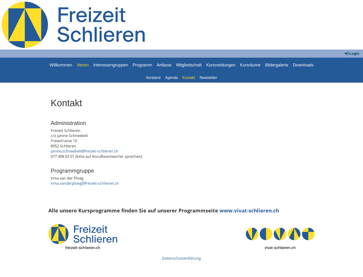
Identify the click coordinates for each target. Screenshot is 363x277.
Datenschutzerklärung (181, 258)
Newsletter (208, 78)
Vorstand (153, 78)
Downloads (303, 65)
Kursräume (250, 65)
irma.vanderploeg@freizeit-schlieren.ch (85, 183)
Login (351, 54)
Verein (83, 65)
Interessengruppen (110, 65)
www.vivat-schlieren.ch (249, 210)
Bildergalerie (276, 65)
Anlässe (164, 65)
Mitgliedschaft (189, 65)
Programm (142, 65)
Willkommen (61, 65)
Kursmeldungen (220, 65)
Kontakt (188, 78)
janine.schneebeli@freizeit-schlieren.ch (84, 151)
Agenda (171, 78)
